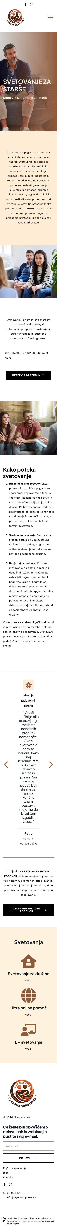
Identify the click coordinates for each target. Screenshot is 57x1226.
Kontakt (8, 1177)
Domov (8, 98)
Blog (5, 1172)
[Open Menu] (50, 17)
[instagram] (31, 4)
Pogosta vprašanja (14, 1168)
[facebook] (25, 4)
